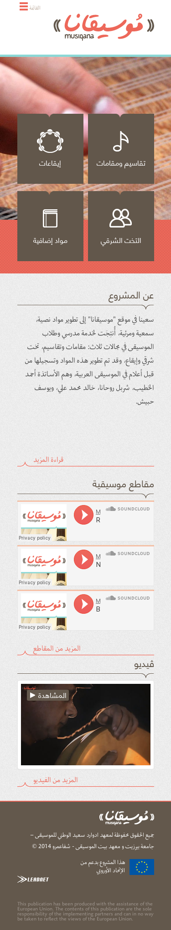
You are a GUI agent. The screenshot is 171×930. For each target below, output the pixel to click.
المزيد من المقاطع (57, 647)
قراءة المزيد (48, 458)
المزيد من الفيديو (55, 779)
